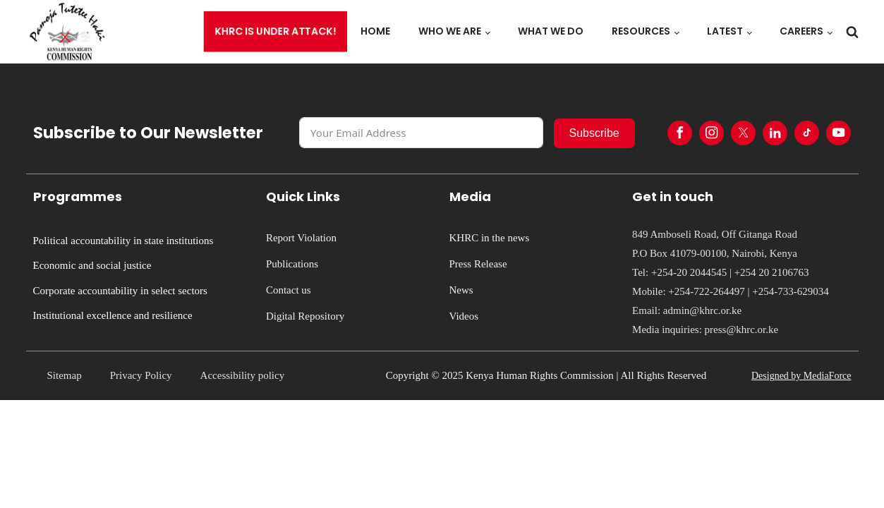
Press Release (478, 264)
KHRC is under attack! (275, 32)
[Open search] (852, 31)
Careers (801, 31)
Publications (292, 264)
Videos (464, 316)
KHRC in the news (489, 237)
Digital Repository (305, 316)
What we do (550, 31)
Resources (641, 31)
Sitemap (64, 375)
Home (375, 31)
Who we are (449, 31)
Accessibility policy (242, 375)
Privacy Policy (141, 375)
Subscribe (594, 133)
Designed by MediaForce (801, 375)
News (461, 290)
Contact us (288, 290)
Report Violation (301, 237)
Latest (725, 31)
